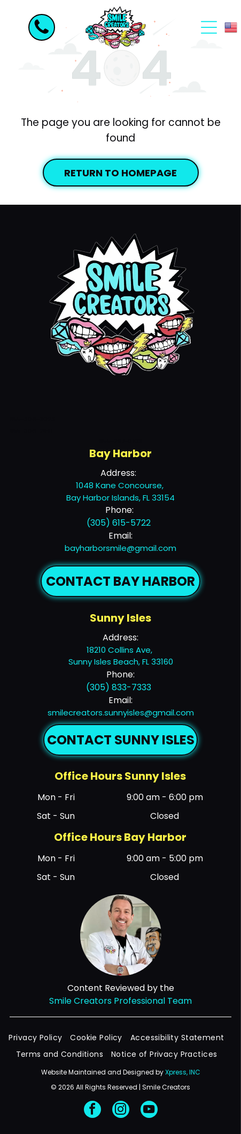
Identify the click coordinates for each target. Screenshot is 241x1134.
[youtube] (149, 1111)
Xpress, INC (182, 1072)
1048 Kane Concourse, (121, 485)
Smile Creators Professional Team (120, 1001)
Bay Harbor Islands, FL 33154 (120, 497)
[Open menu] (209, 27)
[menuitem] (39, 1037)
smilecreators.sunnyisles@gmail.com (121, 712)
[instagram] (120, 1111)
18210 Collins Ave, (120, 649)
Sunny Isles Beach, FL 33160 (120, 661)
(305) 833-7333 (118, 687)
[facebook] (92, 1111)
